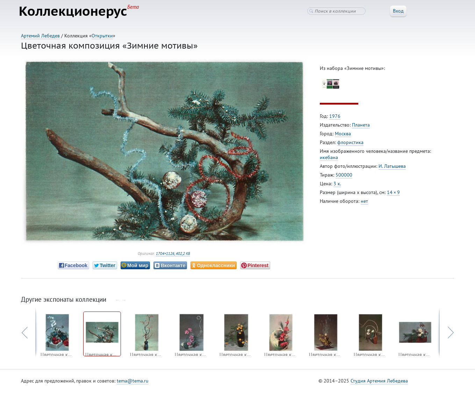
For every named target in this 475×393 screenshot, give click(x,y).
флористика (350, 144)
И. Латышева (392, 167)
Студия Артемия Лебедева (379, 382)
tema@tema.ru (133, 382)
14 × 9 (393, 194)
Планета (361, 126)
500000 (344, 176)
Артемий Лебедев (40, 36)
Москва (343, 135)
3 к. (337, 185)
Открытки (102, 36)
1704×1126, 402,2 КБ (173, 254)
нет (364, 202)
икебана (329, 159)
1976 (334, 117)
